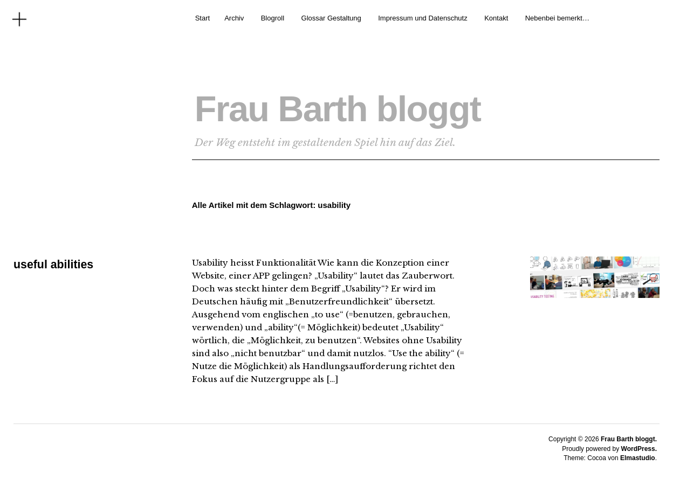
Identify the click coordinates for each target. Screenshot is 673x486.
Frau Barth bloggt (371, 105)
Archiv (234, 18)
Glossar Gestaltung (331, 18)
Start (202, 18)
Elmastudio (637, 458)
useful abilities (54, 264)
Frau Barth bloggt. (629, 439)
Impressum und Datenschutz (422, 18)
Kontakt (496, 18)
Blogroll (272, 18)
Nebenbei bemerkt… (557, 18)
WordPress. (639, 449)
